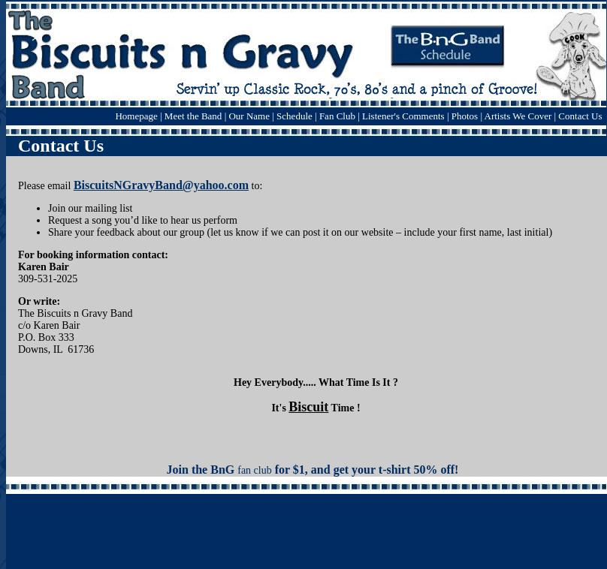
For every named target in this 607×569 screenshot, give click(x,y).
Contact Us (580, 116)
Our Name (250, 116)
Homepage (136, 116)
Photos (464, 116)
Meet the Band (193, 116)
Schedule (294, 116)
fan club (254, 470)
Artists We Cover (518, 116)
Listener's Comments (403, 116)
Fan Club (337, 116)
